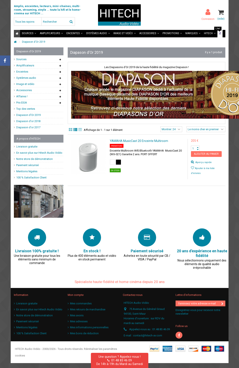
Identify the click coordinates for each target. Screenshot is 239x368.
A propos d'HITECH (28, 138)
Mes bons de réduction (84, 333)
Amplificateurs (25, 65)
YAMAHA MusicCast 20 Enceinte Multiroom (139, 141)
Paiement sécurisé (27, 165)
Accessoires (24, 90)
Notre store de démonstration (34, 159)
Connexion (207, 18)
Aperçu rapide (203, 162)
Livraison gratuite (26, 146)
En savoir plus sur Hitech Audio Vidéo (39, 152)
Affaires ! (22, 96)
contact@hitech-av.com (147, 335)
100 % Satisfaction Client (31, 177)
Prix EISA (21, 102)
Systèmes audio (26, 77)
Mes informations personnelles (89, 327)
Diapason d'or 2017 (28, 127)
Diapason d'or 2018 (28, 121)
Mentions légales (26, 171)
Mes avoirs (77, 315)
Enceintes (22, 71)
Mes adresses (79, 321)
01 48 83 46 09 (119, 360)
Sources (21, 59)
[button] (29, 33)
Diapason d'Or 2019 (28, 115)
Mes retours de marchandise (87, 309)
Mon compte (76, 294)
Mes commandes (81, 303)
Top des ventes (25, 108)
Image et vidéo (25, 84)
